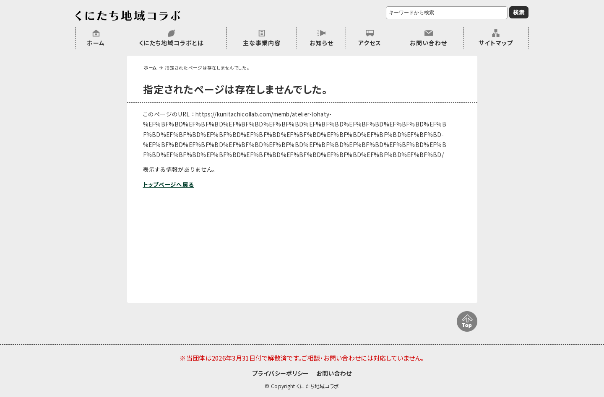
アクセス (369, 43)
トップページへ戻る (168, 184)
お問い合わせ (428, 43)
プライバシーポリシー (280, 373)
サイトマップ (496, 43)
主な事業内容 (262, 43)
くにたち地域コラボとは (171, 43)
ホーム (96, 43)
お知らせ (321, 43)
